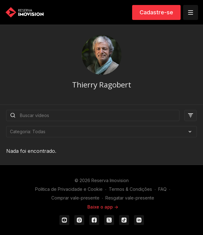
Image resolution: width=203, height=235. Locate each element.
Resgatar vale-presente (129, 197)
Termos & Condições (130, 189)
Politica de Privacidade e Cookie (69, 189)
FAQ (162, 189)
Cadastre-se (156, 12)
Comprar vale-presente (75, 197)
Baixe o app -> (102, 206)
